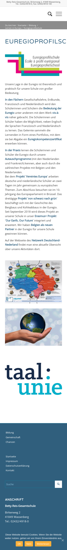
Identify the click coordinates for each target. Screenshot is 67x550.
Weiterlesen (43, 544)
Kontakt (10, 470)
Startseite (22, 25)
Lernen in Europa (13, 28)
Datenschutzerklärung (17, 465)
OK (19, 544)
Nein (28, 544)
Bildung (32, 25)
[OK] (62, 540)
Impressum (12, 461)
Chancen (10, 442)
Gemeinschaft (13, 437)
